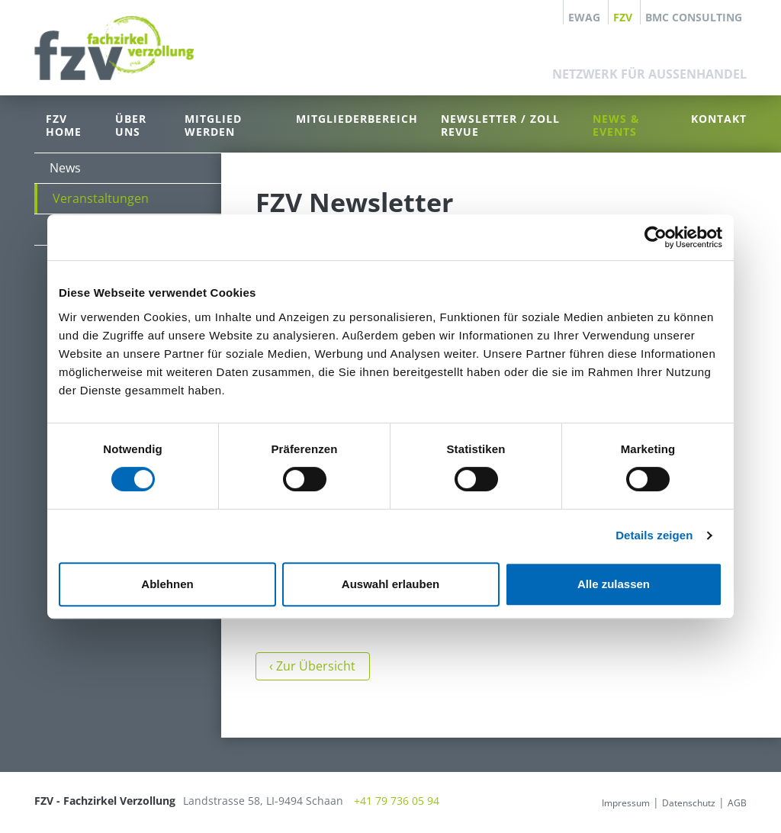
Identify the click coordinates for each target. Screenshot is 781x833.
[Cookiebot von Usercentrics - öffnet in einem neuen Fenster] (655, 237)
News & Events (616, 125)
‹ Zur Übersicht (312, 666)
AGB (737, 802)
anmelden (577, 802)
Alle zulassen (613, 583)
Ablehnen (167, 583)
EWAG (584, 17)
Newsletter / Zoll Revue (500, 125)
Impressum (626, 802)
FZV (622, 17)
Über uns (130, 125)
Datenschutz (688, 802)
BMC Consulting (693, 17)
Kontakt (719, 118)
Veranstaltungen (101, 198)
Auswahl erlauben (390, 583)
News (65, 167)
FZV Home (64, 125)
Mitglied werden (213, 125)
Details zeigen (654, 535)
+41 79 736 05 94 (396, 800)
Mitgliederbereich (357, 118)
